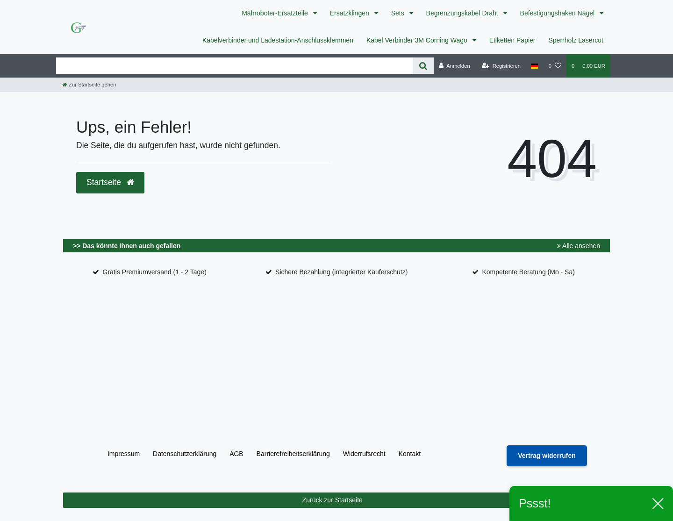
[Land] (534, 66)
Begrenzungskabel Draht (463, 13)
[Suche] (423, 65)
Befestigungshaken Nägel (558, 13)
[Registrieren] (501, 66)
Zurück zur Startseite (452, 500)
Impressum (123, 453)
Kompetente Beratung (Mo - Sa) (528, 272)
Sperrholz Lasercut (575, 40)
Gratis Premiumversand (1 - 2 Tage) (155, 272)
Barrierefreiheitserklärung (293, 453)
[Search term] (234, 65)
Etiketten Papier (512, 40)
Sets (398, 13)
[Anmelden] (454, 66)
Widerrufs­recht (364, 453)
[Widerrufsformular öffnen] (547, 455)
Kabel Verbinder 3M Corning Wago (417, 40)
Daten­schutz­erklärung (184, 453)
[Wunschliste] (555, 66)
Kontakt (410, 453)
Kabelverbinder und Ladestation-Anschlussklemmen (277, 40)
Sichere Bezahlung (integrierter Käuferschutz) (341, 272)
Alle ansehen (578, 246)
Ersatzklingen (350, 13)
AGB (236, 453)
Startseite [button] (110, 182)
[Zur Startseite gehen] (89, 84)
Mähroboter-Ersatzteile (276, 13)
